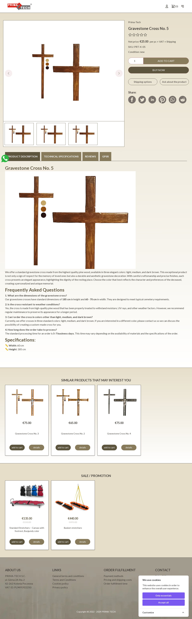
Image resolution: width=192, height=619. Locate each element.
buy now (158, 70)
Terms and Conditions (64, 579)
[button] (119, 73)
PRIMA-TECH (108, 611)
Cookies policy (60, 583)
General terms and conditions (68, 575)
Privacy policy (60, 587)
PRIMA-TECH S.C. (15, 575)
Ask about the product (174, 81)
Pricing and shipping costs (118, 579)
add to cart (166, 60)
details (36, 447)
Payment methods (113, 575)
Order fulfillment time (115, 583)
